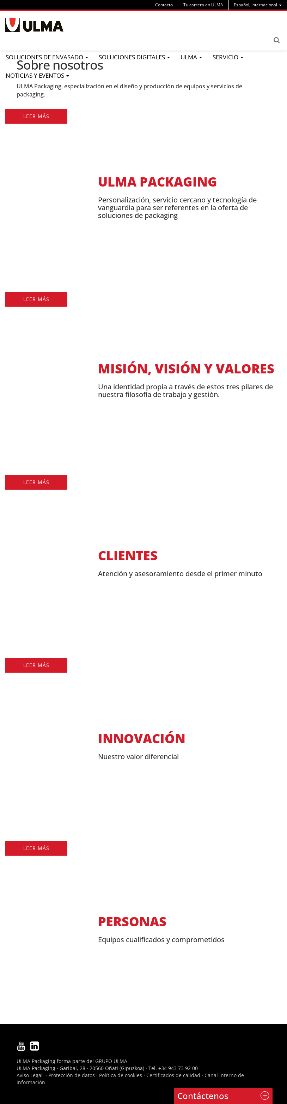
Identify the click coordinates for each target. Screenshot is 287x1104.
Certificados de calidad (173, 1075)
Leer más (36, 116)
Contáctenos (202, 1096)
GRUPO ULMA (111, 1061)
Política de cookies (120, 1075)
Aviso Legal (30, 1075)
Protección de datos (71, 1075)
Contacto (164, 5)
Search (276, 40)
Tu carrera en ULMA (203, 5)
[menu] (258, 5)
